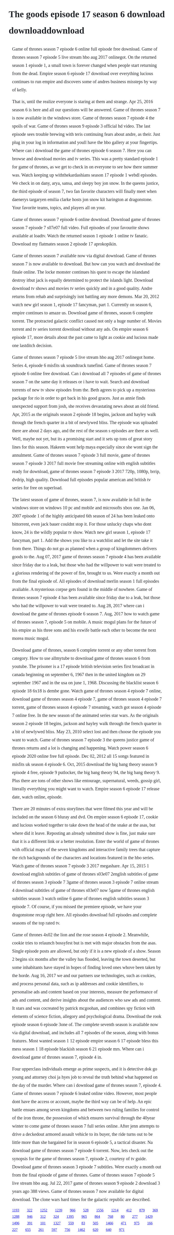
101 (43, 1223)
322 (29, 1210)
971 (121, 1230)
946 (29, 1216)
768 (110, 1216)
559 (71, 1223)
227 (14, 1230)
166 (149, 1223)
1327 (56, 1223)
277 (135, 1216)
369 (155, 1210)
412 (129, 1210)
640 (108, 1230)
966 (72, 1210)
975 (136, 1223)
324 (56, 1216)
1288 (15, 1216)
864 (97, 1216)
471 (123, 1223)
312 (43, 1216)
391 (29, 1223)
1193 (15, 1210)
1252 (43, 1210)
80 (122, 1216)
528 (86, 1210)
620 (95, 1230)
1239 (58, 1210)
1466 (109, 1223)
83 (83, 1223)
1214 (114, 1210)
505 (95, 1223)
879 (142, 1210)
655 (28, 1230)
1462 (81, 1230)
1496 (15, 1223)
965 (84, 1216)
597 (54, 1230)
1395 (70, 1216)
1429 (148, 1216)
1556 (100, 1210)
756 (67, 1230)
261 (41, 1230)
